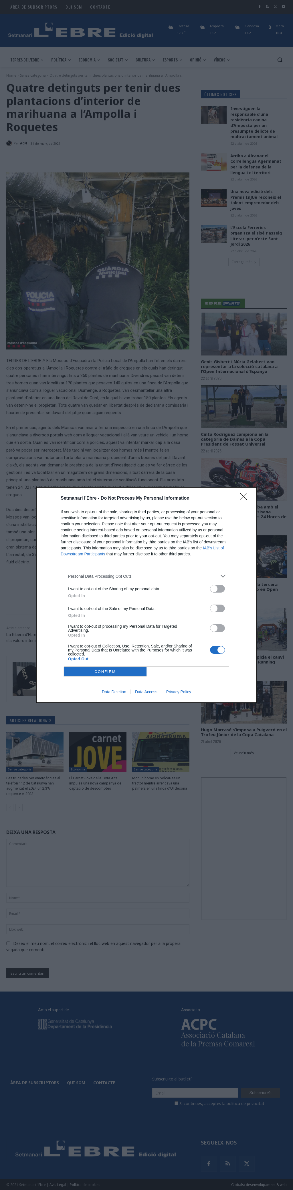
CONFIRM (105, 672)
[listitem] (146, 576)
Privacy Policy (178, 692)
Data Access (146, 692)
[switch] (217, 589)
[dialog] (146, 595)
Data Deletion (114, 692)
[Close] (245, 498)
